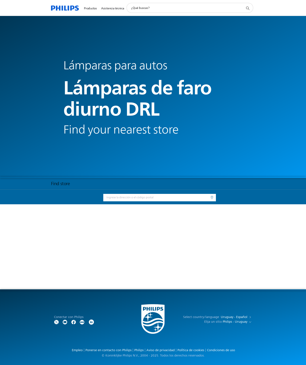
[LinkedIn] (91, 321)
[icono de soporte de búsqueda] (247, 8)
